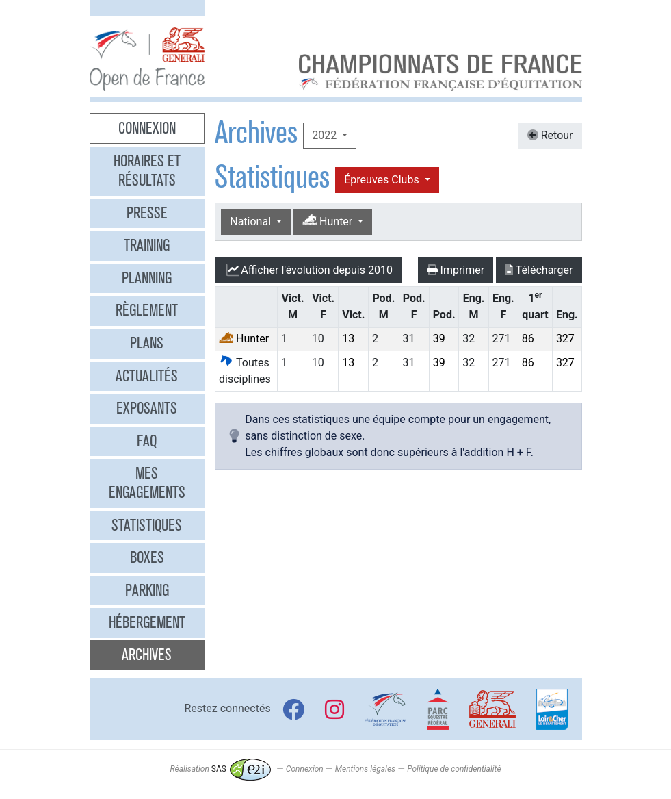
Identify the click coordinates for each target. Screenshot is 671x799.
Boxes (147, 557)
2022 (325, 135)
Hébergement (147, 622)
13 (348, 338)
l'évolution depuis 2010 (308, 270)
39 (439, 338)
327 (565, 338)
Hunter (328, 220)
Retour (550, 135)
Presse (147, 213)
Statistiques (146, 525)
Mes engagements (147, 483)
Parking (147, 590)
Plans (146, 343)
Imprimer (456, 270)
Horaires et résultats (147, 170)
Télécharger (539, 270)
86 (528, 338)
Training (147, 245)
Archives (147, 654)
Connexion (147, 128)
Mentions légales (365, 769)
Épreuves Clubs (382, 179)
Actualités (147, 375)
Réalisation (220, 769)
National (252, 221)
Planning (147, 278)
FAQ (147, 441)
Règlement (147, 310)
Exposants (146, 408)
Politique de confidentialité (454, 769)
